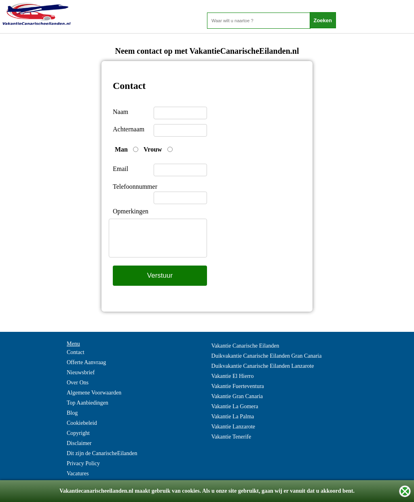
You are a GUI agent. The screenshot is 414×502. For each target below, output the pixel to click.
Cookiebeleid (82, 423)
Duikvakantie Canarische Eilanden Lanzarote (262, 366)
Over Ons (78, 383)
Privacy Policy (83, 463)
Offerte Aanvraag (86, 362)
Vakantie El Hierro (232, 376)
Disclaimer (79, 443)
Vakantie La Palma (232, 416)
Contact (75, 352)
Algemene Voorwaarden (94, 393)
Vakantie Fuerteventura (237, 386)
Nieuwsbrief (81, 372)
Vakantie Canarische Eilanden (245, 346)
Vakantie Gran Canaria (237, 396)
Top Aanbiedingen (87, 403)
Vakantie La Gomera (234, 406)
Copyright (78, 433)
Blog (72, 413)
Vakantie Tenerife (231, 437)
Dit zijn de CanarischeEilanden (102, 453)
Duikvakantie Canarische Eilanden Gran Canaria (266, 356)
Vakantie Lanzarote (233, 427)
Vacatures (78, 473)
